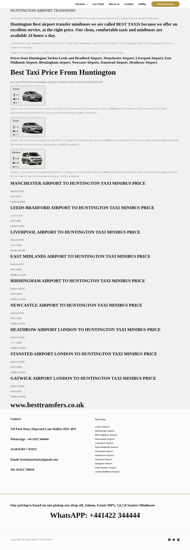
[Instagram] (178, 539)
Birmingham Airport (106, 435)
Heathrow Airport (105, 455)
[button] (88, 4)
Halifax (142, 4)
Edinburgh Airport (105, 431)
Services (83, 4)
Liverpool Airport (105, 443)
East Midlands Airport (107, 447)
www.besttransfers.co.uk (49, 405)
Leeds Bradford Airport (108, 472)
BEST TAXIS (128, 24)
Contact (129, 4)
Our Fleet (99, 4)
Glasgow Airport (104, 464)
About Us (115, 4)
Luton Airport (103, 426)
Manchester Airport (106, 468)
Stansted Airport (104, 451)
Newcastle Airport (105, 439)
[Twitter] (173, 539)
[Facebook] (169, 539)
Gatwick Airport (104, 460)
